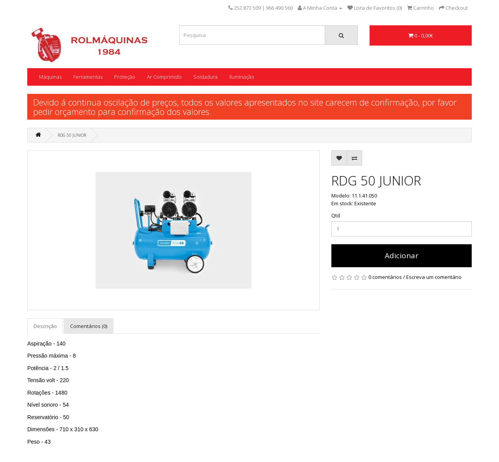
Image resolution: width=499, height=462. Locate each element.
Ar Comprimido (164, 76)
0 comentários (385, 276)
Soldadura (205, 76)
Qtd (335, 215)
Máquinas (50, 76)
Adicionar (401, 255)
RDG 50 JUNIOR (72, 135)
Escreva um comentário (434, 276)
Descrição (45, 326)
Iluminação (241, 76)
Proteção (124, 76)
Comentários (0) (88, 326)
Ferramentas (88, 76)
